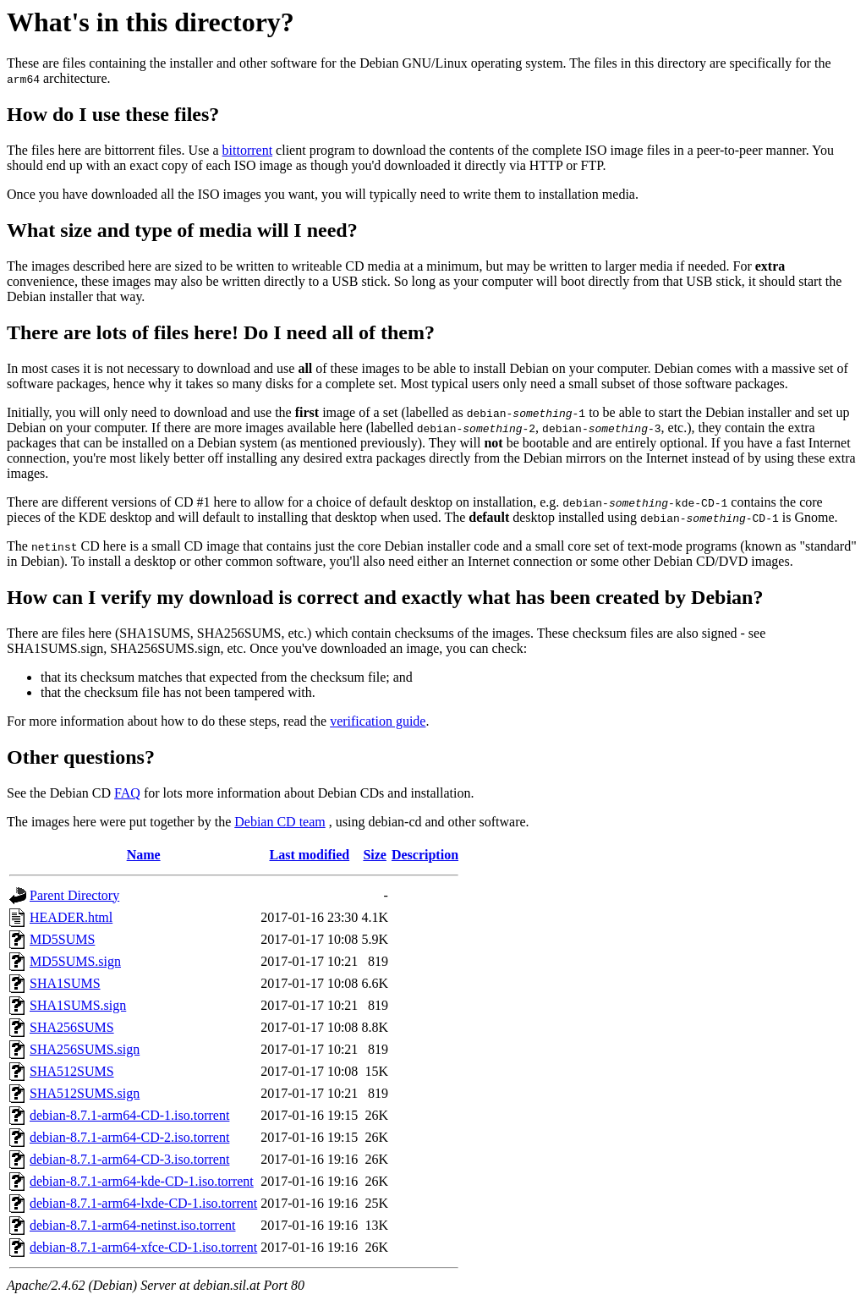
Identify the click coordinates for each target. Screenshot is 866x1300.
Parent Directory (74, 895)
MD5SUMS (62, 939)
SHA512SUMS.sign (85, 1093)
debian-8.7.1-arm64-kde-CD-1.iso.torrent (142, 1181)
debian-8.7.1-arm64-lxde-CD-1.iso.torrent (143, 1203)
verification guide (377, 721)
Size (374, 854)
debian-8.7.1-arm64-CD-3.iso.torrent (129, 1159)
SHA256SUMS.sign (85, 1049)
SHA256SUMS (72, 1027)
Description (425, 854)
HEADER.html (71, 917)
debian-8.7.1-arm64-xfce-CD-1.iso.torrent (143, 1247)
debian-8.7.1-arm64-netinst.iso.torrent (133, 1225)
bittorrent (247, 150)
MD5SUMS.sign (75, 961)
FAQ (127, 793)
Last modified (309, 854)
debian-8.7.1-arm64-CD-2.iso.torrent (129, 1137)
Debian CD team (280, 822)
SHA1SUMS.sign (78, 1005)
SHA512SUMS (72, 1071)
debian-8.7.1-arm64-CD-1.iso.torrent (129, 1115)
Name (144, 854)
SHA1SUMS (65, 983)
